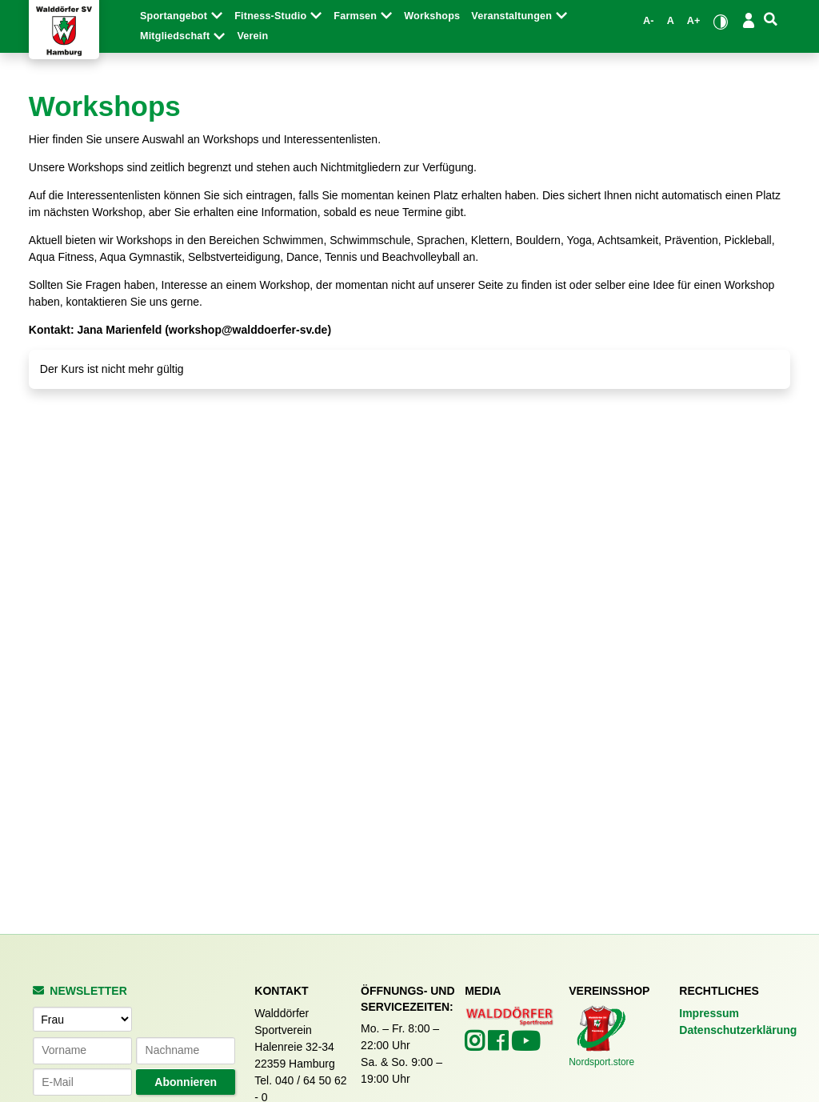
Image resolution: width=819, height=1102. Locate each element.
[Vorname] (82, 1050)
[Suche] (770, 19)
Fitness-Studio (278, 16)
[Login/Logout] (748, 20)
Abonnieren (185, 1082)
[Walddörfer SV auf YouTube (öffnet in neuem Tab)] (525, 1046)
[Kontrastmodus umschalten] (721, 21)
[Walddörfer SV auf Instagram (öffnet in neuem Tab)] (476, 1045)
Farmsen (363, 16)
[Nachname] (185, 1050)
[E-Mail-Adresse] (82, 1082)
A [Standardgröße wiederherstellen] (670, 20)
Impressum (709, 1013)
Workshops (432, 16)
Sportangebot (181, 16)
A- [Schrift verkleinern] (648, 20)
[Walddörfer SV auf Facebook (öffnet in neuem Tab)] (499, 1045)
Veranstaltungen (519, 16)
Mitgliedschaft (183, 36)
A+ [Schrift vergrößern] (694, 20)
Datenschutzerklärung (738, 1030)
